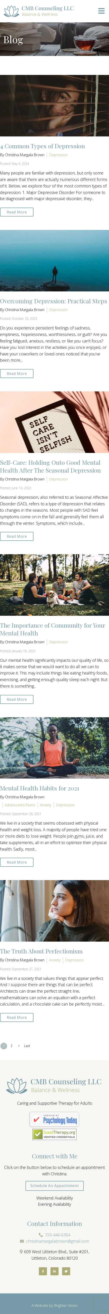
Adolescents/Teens (20, 804)
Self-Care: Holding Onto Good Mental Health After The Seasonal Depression (50, 466)
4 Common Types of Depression (42, 146)
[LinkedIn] (54, 1271)
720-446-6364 (57, 1235)
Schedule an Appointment (54, 1185)
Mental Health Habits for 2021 (39, 788)
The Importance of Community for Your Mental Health (52, 629)
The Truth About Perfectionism (41, 951)
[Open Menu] (101, 11)
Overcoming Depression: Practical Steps (53, 301)
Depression (58, 154)
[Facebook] (43, 1271)
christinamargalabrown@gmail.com (57, 1241)
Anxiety (45, 804)
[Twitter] (66, 1271)
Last (27, 1046)
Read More (17, 212)
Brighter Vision (66, 1305)
